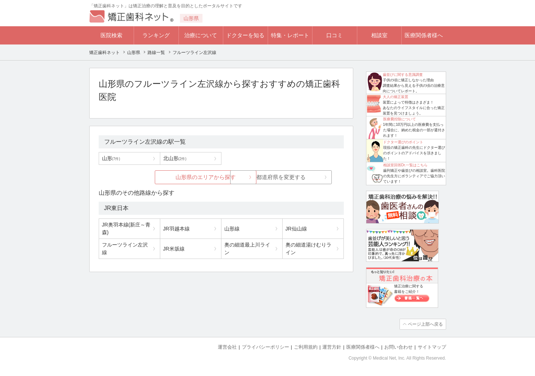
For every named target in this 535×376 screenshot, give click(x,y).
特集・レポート (290, 35)
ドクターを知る (245, 35)
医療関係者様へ (424, 35)
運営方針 (331, 347)
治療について (200, 35)
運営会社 (227, 347)
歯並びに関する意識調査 (403, 75)
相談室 (379, 35)
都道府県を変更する (275, 177)
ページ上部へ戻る (425, 324)
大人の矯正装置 (395, 97)
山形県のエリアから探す (167, 177)
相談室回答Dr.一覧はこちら (405, 165)
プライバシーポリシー (265, 347)
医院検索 (111, 35)
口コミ (334, 35)
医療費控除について (399, 119)
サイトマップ (432, 347)
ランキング (156, 35)
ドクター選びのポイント (403, 142)
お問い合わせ (398, 347)
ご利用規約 (306, 347)
